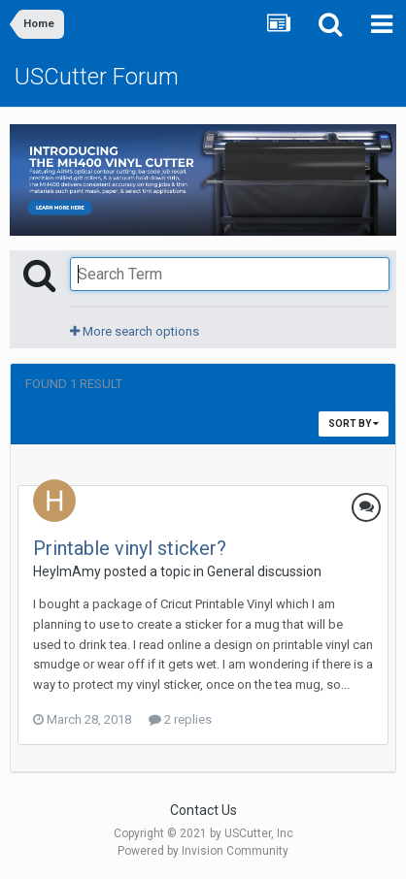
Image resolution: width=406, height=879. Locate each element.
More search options (134, 331)
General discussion (264, 571)
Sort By (353, 423)
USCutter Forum (97, 76)
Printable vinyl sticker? (129, 548)
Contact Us (203, 810)
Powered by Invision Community (203, 851)
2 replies (180, 719)
